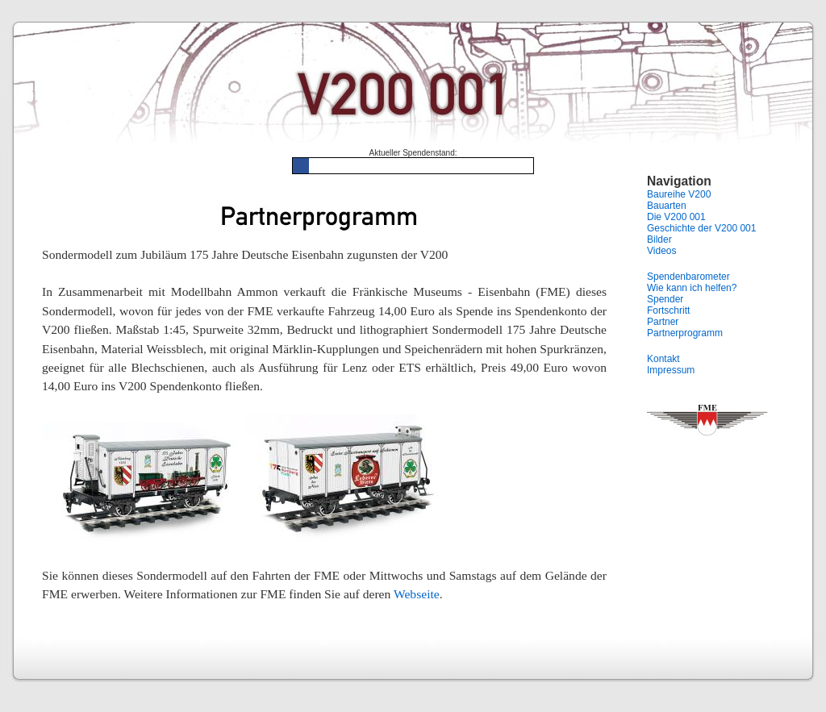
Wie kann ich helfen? (691, 288)
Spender (665, 299)
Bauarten (666, 205)
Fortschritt (668, 310)
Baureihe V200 (679, 194)
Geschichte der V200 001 (701, 228)
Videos (661, 250)
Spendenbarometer (688, 276)
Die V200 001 (676, 217)
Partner (662, 321)
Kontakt (663, 358)
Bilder (659, 239)
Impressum (671, 370)
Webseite (417, 594)
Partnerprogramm (685, 333)
